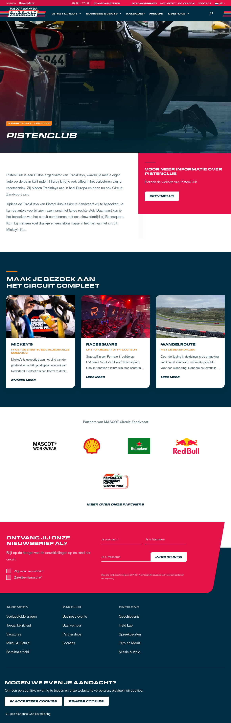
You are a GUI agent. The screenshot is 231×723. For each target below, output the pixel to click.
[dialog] (115, 699)
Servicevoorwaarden (172, 575)
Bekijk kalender (107, 3)
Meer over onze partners (115, 505)
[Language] (222, 3)
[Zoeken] (211, 13)
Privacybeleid (155, 575)
